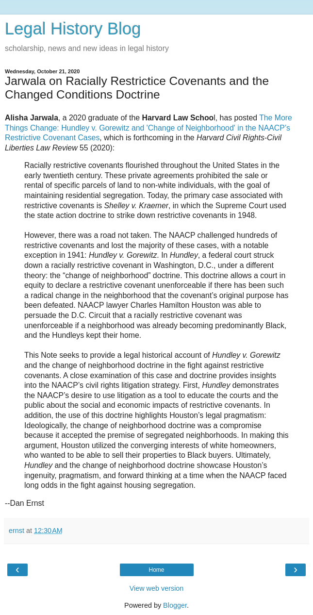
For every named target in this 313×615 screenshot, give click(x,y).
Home (156, 569)
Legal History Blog (73, 28)
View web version (157, 588)
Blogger (175, 605)
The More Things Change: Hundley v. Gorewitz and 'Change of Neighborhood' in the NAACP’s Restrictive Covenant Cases (148, 128)
